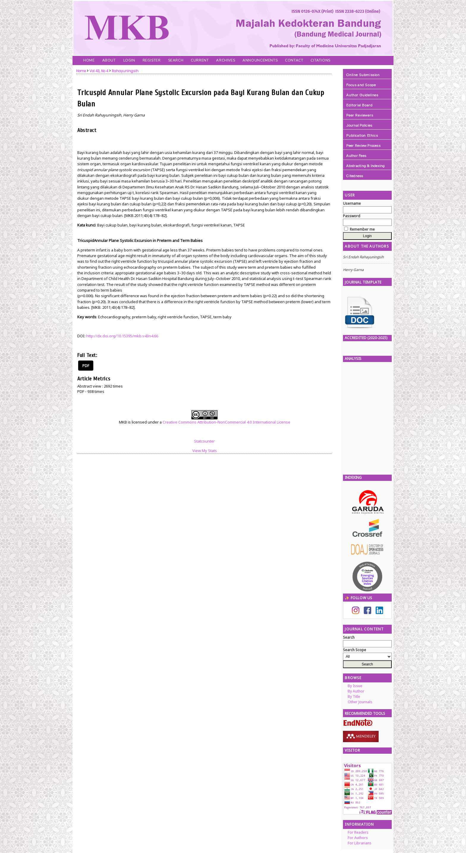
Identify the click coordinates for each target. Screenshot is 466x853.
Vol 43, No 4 (98, 71)
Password (351, 215)
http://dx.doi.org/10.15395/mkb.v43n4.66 (122, 336)
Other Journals (360, 701)
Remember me (362, 229)
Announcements (260, 60)
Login (129, 60)
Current (200, 60)
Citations (320, 60)
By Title (354, 696)
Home (89, 60)
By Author (356, 691)
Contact (294, 60)
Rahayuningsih (125, 71)
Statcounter (204, 441)
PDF (85, 365)
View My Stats (204, 450)
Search (176, 60)
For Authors (358, 837)
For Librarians (359, 843)
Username (352, 203)
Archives (225, 60)
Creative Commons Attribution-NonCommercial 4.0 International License (226, 422)
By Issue (355, 685)
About (109, 60)
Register (152, 60)
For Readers (358, 832)
